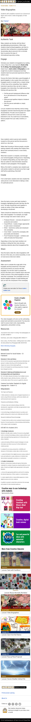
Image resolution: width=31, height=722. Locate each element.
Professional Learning (8, 693)
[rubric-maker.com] (5, 286)
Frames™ (6, 21)
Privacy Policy (27, 720)
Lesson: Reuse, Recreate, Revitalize (15, 593)
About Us (4, 698)
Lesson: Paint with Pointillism (11, 570)
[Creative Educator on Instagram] (12, 703)
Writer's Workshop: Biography (8, 345)
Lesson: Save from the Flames (11, 635)
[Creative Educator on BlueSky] (19, 703)
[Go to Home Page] (15, 1)
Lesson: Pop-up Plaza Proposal (12, 657)
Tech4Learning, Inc (9, 720)
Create (18, 312)
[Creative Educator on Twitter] (9, 703)
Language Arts (5, 632)
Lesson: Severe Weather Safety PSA (13, 679)
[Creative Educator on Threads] (16, 703)
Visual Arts (4, 567)
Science (4, 676)
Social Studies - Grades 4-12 (8, 5)
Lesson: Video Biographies (10, 613)
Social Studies (5, 610)
